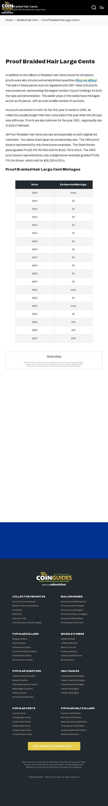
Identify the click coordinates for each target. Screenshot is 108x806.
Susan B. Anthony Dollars (24, 651)
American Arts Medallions (73, 601)
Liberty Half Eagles (70, 689)
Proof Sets (17, 610)
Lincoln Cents (18, 713)
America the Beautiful (23, 697)
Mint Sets (16, 614)
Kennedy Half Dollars (71, 717)
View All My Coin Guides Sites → (54, 746)
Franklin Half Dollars (70, 713)
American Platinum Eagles (74, 614)
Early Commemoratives (24, 601)
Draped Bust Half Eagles (72, 684)
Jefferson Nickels (69, 643)
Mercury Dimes (68, 647)
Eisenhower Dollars (21, 647)
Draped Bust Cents (21, 726)
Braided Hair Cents (25, 6)
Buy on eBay (86, 80)
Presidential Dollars (21, 655)
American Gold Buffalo (72, 618)
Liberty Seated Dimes (71, 655)
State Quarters (19, 693)
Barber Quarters (20, 680)
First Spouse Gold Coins (72, 622)
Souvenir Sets (19, 618)
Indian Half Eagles (70, 693)
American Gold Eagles (72, 610)
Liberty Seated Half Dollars (73, 730)
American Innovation (22, 660)
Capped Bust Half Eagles (72, 676)
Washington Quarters (22, 689)
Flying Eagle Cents (21, 717)
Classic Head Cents (21, 730)
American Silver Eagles (72, 606)
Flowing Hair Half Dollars (72, 726)
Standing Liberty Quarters (24, 684)
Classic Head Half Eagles (73, 680)
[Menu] (102, 7)
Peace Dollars (19, 643)
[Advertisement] (54, 43)
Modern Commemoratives (25, 606)
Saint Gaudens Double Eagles (27, 622)
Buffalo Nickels (68, 639)
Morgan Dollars (19, 639)
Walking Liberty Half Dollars (74, 722)
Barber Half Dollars (70, 734)
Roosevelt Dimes (69, 651)
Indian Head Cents (21, 722)
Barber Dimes (67, 660)
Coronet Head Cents (22, 734)
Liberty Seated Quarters (24, 676)
